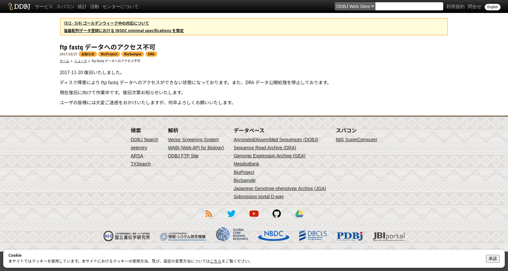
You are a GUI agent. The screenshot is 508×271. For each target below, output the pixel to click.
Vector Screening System (193, 139)
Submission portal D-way (259, 196)
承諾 (493, 258)
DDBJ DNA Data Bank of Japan (19, 6)
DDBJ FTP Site (183, 155)
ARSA (137, 155)
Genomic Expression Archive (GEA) (270, 155)
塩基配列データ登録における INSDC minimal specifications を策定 (124, 30)
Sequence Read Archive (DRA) (265, 147)
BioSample (245, 180)
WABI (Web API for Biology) (196, 147)
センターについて (120, 6)
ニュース (80, 60)
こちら (216, 261)
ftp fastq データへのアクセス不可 (116, 60)
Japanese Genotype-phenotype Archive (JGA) (280, 188)
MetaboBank (246, 163)
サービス (44, 6)
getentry (139, 147)
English (492, 7)
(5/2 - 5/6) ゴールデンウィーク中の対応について (106, 23)
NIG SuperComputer (356, 139)
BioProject (244, 172)
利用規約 (455, 6)
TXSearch (141, 163)
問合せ (474, 6)
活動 (94, 6)
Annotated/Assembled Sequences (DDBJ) (276, 139)
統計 (82, 6)
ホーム (64, 60)
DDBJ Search (144, 139)
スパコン (65, 6)
